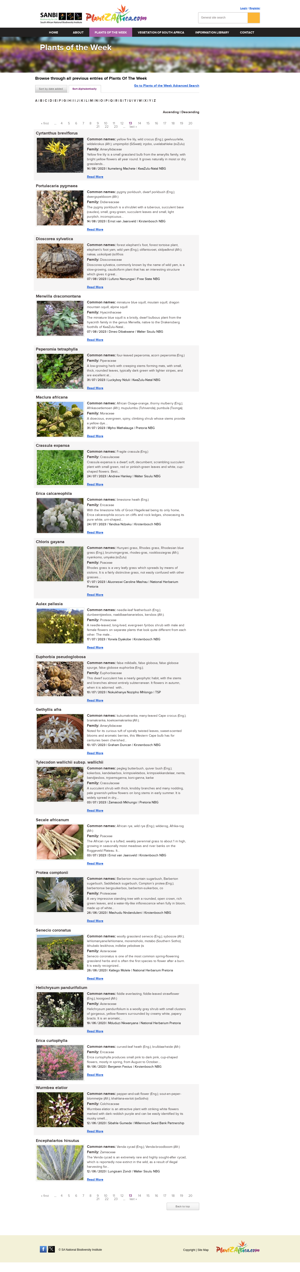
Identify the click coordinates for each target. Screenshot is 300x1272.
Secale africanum (51, 824)
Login (243, 8)
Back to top (183, 1213)
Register (254, 8)
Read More (94, 177)
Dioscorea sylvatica (53, 239)
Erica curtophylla (51, 1046)
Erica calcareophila (53, 496)
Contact (247, 32)
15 (148, 123)
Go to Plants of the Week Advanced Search (166, 88)
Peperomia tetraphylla (56, 350)
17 (164, 123)
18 (173, 123)
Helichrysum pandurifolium (60, 993)
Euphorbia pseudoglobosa (60, 660)
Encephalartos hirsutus (57, 1147)
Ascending (171, 112)
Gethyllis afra (48, 713)
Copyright (189, 1250)
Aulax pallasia (48, 607)
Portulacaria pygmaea (56, 186)
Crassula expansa (52, 447)
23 (116, 126)
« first (45, 123)
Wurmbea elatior (51, 1094)
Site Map (203, 1250)
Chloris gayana (49, 544)
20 (190, 123)
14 (139, 123)
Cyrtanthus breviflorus (56, 133)
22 (107, 126)
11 (114, 123)
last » (133, 126)
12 (122, 123)
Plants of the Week (111, 32)
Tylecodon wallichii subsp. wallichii (69, 766)
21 (97, 126)
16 (156, 123)
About (78, 32)
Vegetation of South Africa (161, 32)
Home (53, 32)
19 (181, 123)
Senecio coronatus (52, 935)
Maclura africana (51, 399)
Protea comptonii (51, 877)
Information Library (212, 32)
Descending (190, 112)
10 (105, 123)
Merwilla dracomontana (57, 297)
